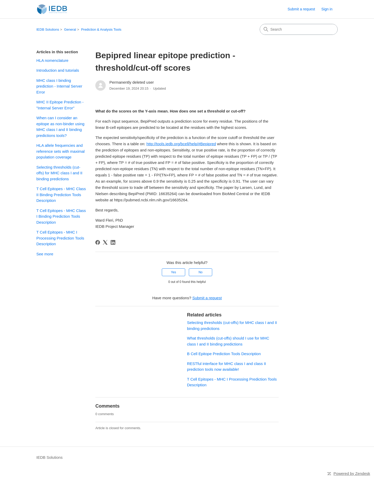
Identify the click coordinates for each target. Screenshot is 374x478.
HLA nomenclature (52, 60)
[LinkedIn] (113, 242)
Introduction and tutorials (57, 70)
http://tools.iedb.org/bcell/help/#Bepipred (181, 144)
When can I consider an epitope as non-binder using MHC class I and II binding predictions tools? (60, 127)
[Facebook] (97, 242)
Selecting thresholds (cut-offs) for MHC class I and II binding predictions (59, 173)
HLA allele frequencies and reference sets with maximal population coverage (60, 151)
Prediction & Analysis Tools (101, 29)
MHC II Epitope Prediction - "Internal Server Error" (60, 105)
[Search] (298, 29)
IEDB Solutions (47, 29)
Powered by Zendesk (351, 473)
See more (44, 254)
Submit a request (301, 9)
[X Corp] (105, 242)
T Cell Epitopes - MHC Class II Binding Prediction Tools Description (61, 195)
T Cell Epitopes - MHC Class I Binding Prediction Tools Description (61, 216)
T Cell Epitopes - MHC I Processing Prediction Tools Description (60, 238)
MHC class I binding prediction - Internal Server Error (59, 86)
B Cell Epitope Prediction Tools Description (224, 353)
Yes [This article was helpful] (173, 272)
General (70, 29)
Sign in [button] (326, 9)
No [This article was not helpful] (200, 272)
